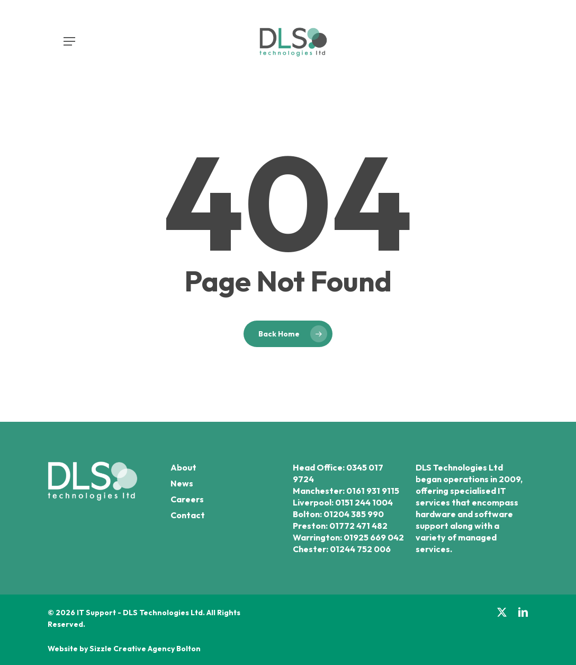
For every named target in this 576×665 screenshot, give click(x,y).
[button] (69, 41)
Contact (187, 515)
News (181, 483)
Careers (187, 499)
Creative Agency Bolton (156, 648)
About (183, 467)
